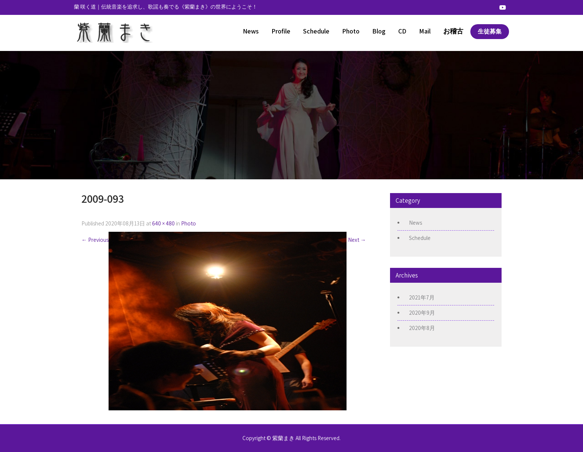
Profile (280, 31)
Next (357, 239)
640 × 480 (163, 223)
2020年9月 (422, 312)
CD (402, 31)
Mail (425, 31)
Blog (379, 31)
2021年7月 (422, 297)
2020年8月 (422, 327)
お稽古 (453, 31)
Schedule (316, 31)
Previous (95, 239)
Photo (351, 31)
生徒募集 (490, 31)
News (251, 31)
